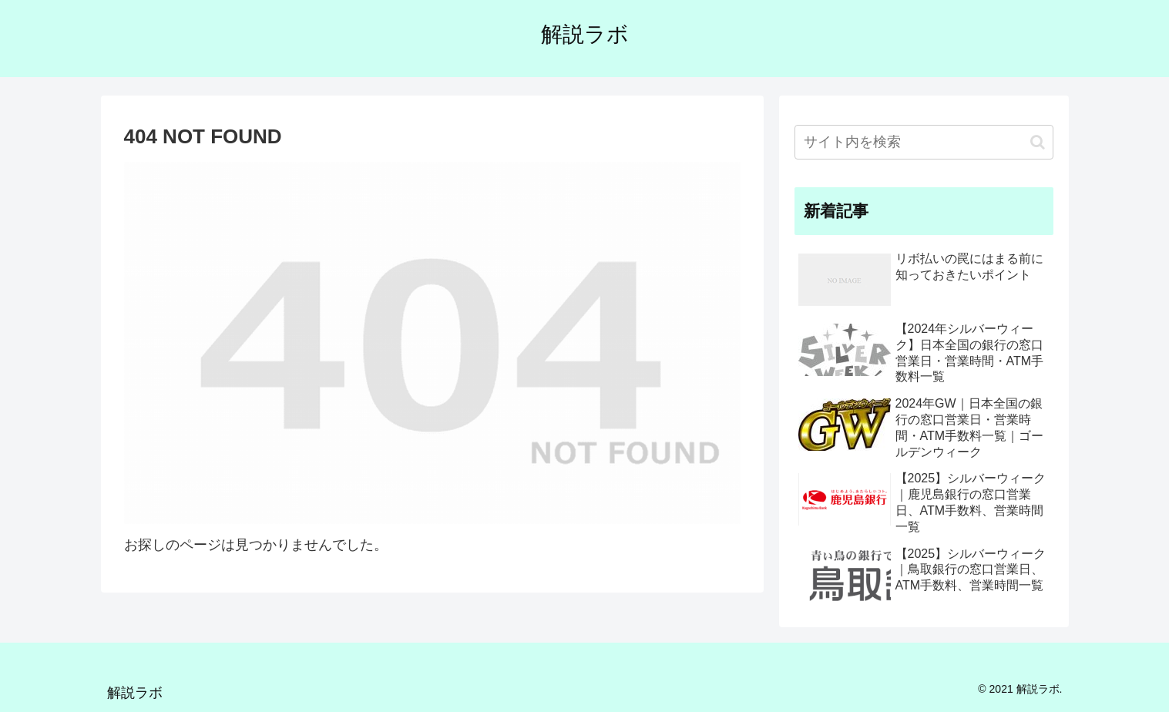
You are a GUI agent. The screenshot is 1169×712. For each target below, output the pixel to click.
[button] (1037, 142)
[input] (923, 142)
